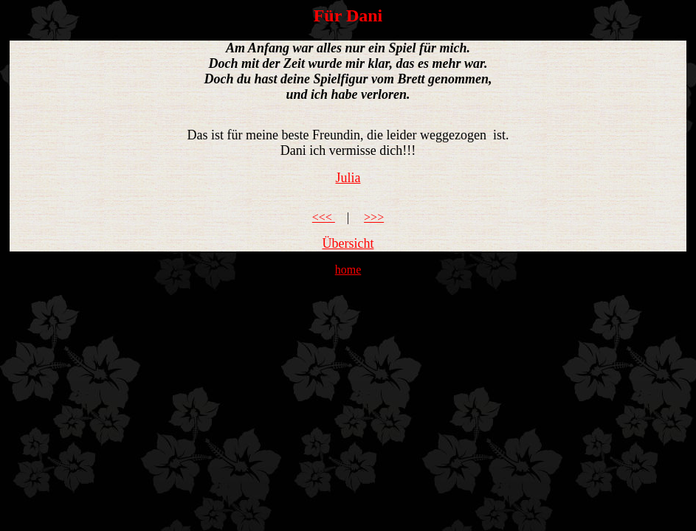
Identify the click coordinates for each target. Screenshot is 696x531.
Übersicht (348, 243)
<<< (323, 217)
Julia (348, 177)
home (348, 269)
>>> (374, 217)
